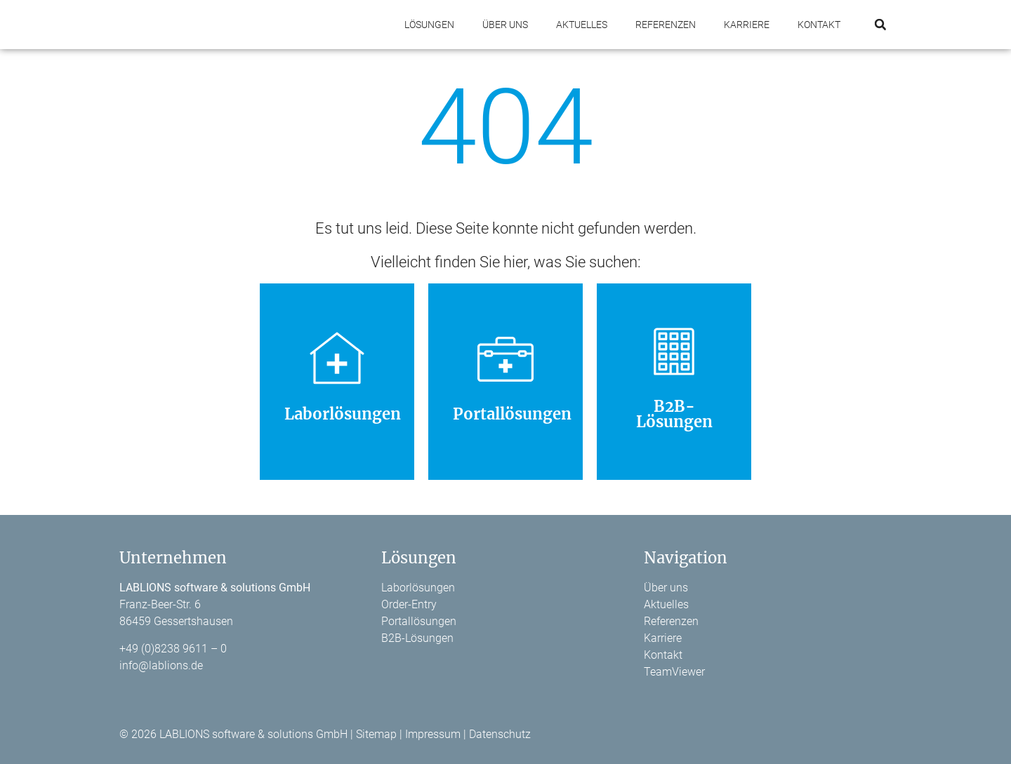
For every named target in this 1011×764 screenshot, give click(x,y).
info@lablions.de (161, 665)
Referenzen (665, 24)
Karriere (746, 24)
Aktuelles (581, 24)
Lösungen (429, 24)
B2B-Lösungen (417, 638)
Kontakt (819, 24)
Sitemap (376, 734)
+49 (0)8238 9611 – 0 (173, 648)
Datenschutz (500, 734)
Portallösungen (418, 621)
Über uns (505, 24)
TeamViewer (674, 671)
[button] (880, 24)
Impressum (433, 734)
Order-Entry (409, 604)
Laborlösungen (418, 587)
